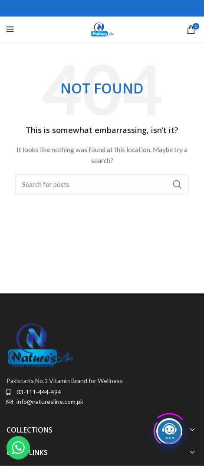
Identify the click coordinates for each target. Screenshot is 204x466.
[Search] (102, 184)
